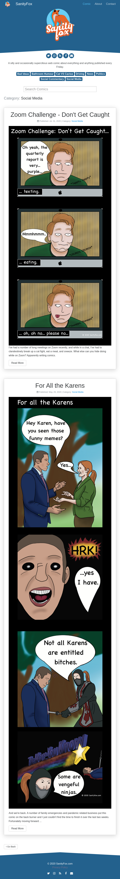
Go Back (11, 846)
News (90, 74)
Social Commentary (52, 79)
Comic (87, 3)
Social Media (74, 79)
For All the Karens (60, 385)
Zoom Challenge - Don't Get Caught (60, 114)
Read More (17, 363)
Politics (100, 74)
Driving (80, 74)
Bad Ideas (23, 74)
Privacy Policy (60, 867)
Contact (111, 3)
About (98, 3)
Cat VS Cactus (64, 74)
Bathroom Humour (43, 74)
